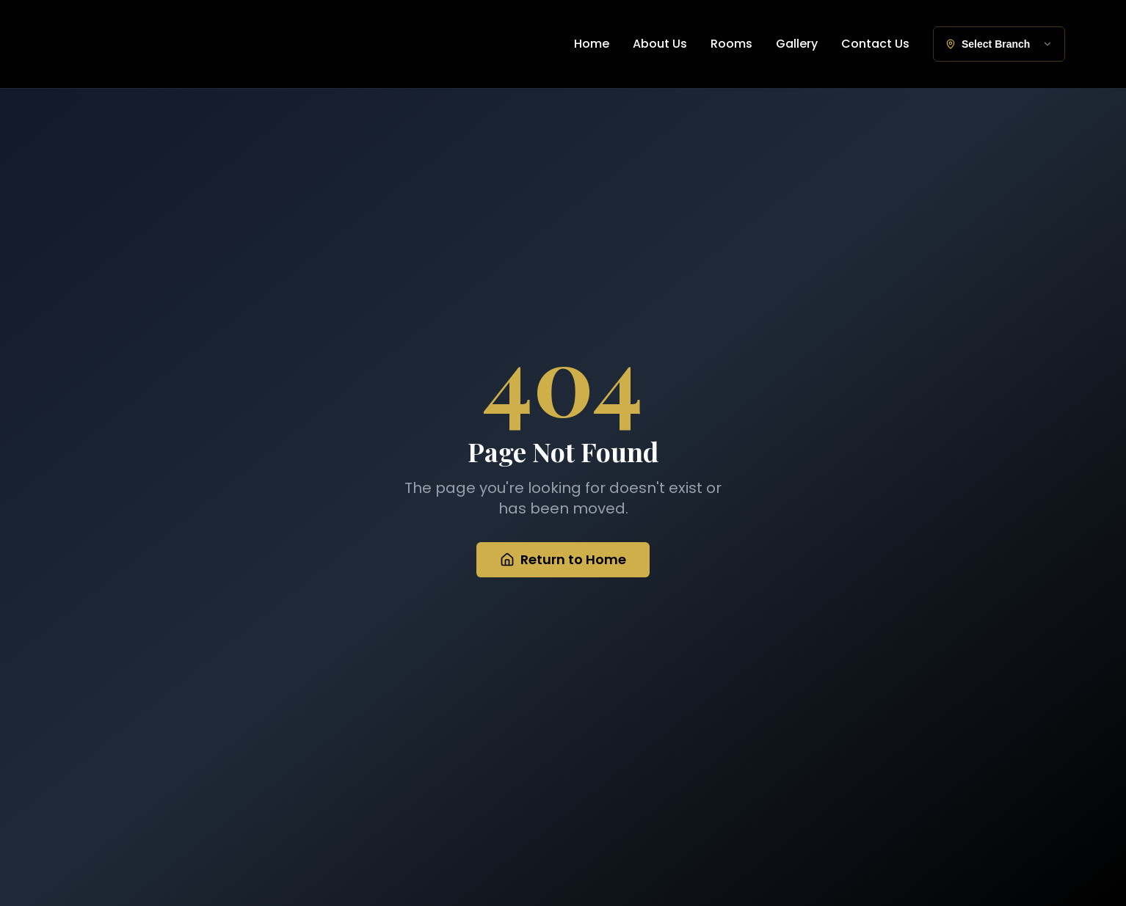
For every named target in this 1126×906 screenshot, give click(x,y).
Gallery (797, 43)
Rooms (731, 43)
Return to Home (563, 561)
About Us (660, 43)
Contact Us (875, 43)
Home (591, 43)
